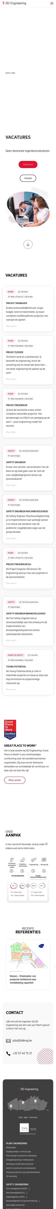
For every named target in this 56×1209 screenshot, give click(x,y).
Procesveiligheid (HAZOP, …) (18, 1188)
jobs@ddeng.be (22, 1040)
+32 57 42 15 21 (22, 1053)
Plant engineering (16, 1143)
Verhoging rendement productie (19, 1164)
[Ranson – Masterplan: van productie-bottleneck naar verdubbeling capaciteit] (28, 964)
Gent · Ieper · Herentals (28, 1117)
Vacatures (28, 164)
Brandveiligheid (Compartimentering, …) (23, 1201)
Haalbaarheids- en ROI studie (18, 1151)
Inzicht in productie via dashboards (21, 1168)
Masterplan (11, 1147)
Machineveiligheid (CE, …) (16, 1192)
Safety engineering (17, 1184)
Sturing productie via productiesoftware (23, 1172)
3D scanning (11, 1176)
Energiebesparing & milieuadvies (20, 1160)
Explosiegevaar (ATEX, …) (16, 1197)
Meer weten (15, 780)
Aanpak (28, 178)
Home (8, 73)
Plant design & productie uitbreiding (21, 1155)
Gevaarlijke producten (15, 1205)
